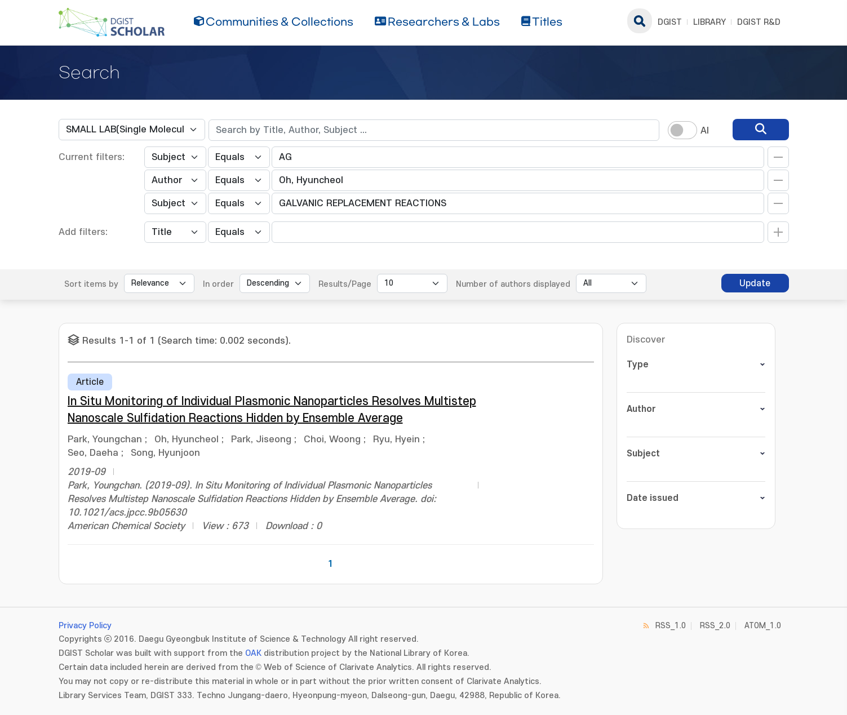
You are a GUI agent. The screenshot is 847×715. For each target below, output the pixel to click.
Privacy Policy (85, 625)
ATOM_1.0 (762, 625)
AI (704, 131)
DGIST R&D (759, 22)
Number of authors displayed (513, 284)
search (639, 20)
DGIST (670, 22)
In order (218, 284)
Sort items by (91, 284)
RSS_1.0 (670, 625)
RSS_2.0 (715, 625)
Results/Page (344, 284)
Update (754, 283)
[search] (761, 129)
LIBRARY (709, 22)
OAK (253, 653)
